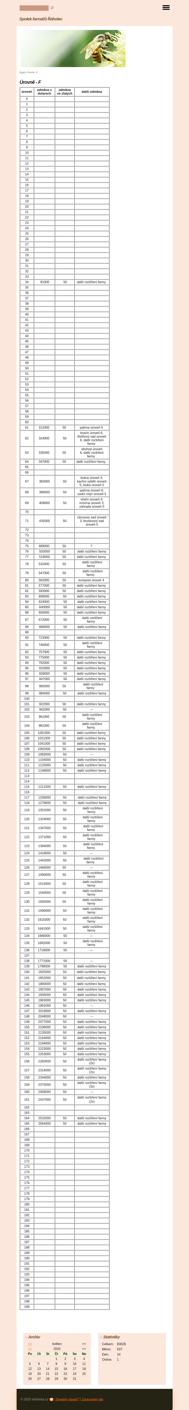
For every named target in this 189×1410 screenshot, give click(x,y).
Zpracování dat (92, 1399)
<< (30, 1344)
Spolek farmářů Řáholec (40, 19)
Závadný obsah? (67, 1399)
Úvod (22, 72)
